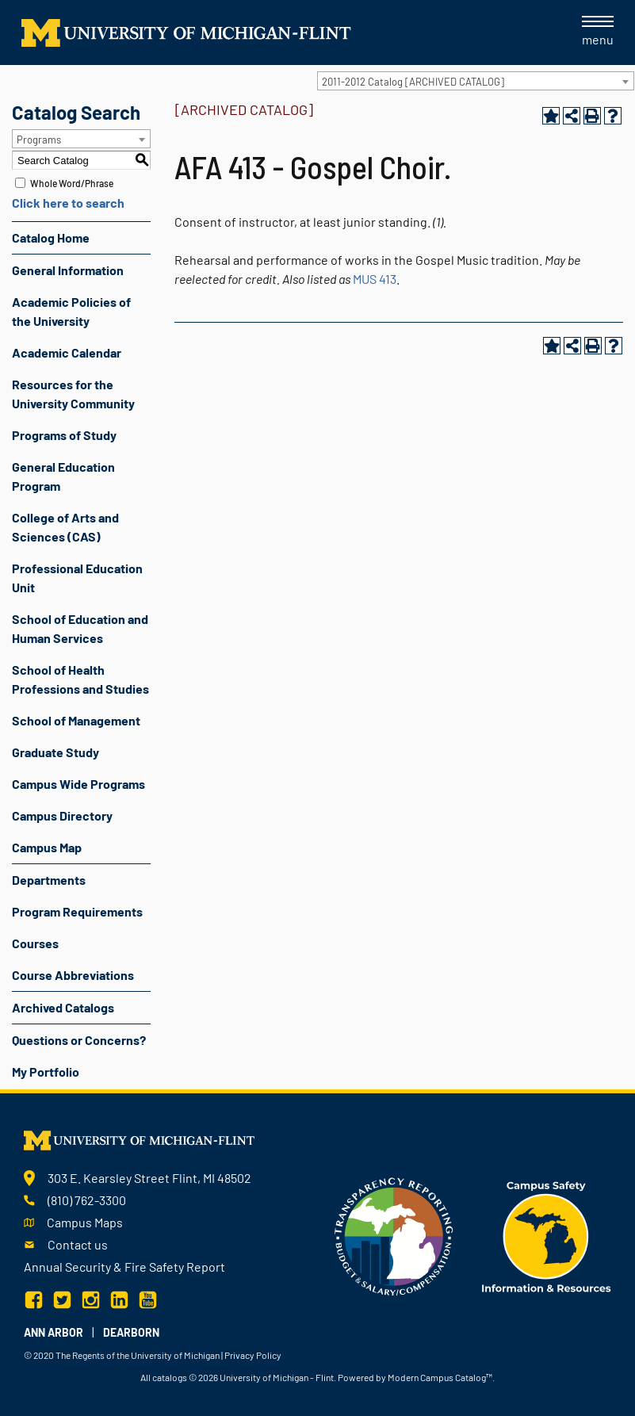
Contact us (78, 1244)
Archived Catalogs (63, 1007)
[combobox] (475, 80)
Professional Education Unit (77, 578)
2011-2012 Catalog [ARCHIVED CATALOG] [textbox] (413, 81)
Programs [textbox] (39, 139)
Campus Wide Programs (78, 783)
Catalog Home (51, 237)
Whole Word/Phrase (71, 183)
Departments (49, 879)
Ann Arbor (53, 1332)
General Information (68, 269)
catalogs (169, 1377)
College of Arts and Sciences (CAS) (65, 527)
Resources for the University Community (73, 394)
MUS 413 (374, 278)
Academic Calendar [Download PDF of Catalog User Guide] (66, 352)
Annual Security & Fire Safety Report (124, 1266)
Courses (35, 943)
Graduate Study (55, 752)
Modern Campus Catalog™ (440, 1377)
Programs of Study (64, 434)
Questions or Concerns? (79, 1039)
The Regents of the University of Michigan (137, 1355)
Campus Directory (62, 815)
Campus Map (47, 847)
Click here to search (68, 202)
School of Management (76, 720)
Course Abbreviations (73, 974)
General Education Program (63, 476)
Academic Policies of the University (71, 311)
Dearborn (131, 1332)
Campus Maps (85, 1222)
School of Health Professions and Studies (80, 679)
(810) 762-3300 (87, 1199)
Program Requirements (77, 911)
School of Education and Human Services (80, 628)
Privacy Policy (252, 1355)
